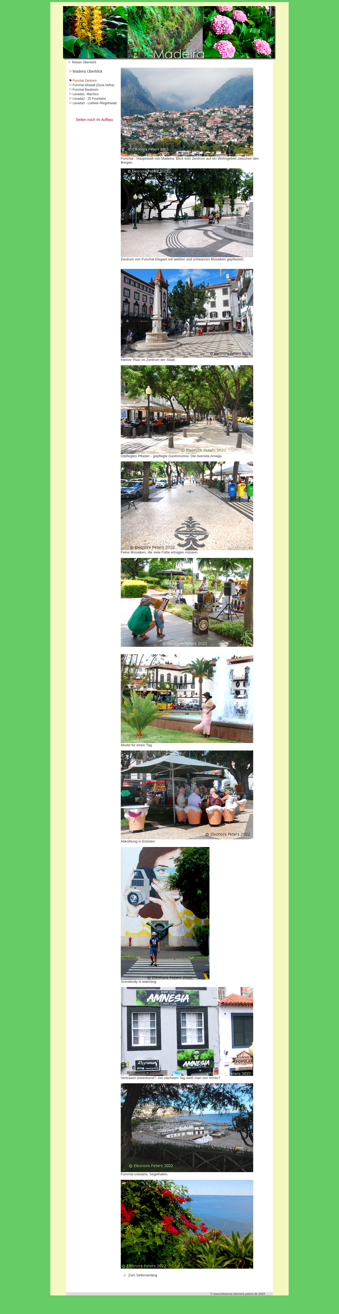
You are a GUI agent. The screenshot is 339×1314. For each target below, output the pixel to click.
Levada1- (77, 94)
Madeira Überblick (85, 71)
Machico (93, 94)
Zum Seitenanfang (140, 1275)
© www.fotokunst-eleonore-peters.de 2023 (237, 1293)
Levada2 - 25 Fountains (87, 99)
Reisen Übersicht (82, 62)
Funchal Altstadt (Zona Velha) (91, 85)
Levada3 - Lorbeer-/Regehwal (91, 103)
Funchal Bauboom (83, 89)
